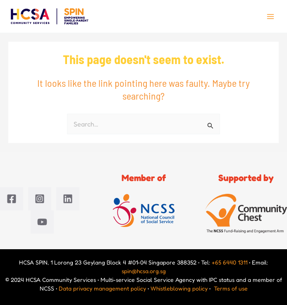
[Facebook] (11, 198)
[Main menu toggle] (270, 16)
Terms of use (231, 288)
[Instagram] (39, 198)
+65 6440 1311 (229, 262)
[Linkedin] (67, 198)
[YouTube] (42, 222)
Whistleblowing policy (179, 288)
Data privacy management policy (102, 288)
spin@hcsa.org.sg (144, 270)
